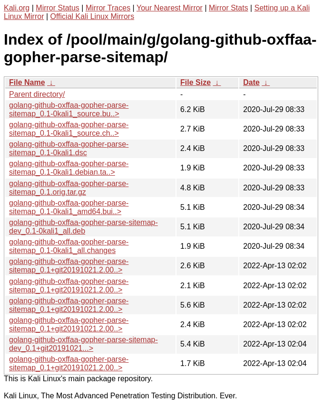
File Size (195, 82)
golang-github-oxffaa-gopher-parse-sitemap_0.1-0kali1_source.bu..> (68, 109)
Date (251, 82)
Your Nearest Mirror (170, 8)
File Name (27, 82)
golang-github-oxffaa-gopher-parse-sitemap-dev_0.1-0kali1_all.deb (83, 226)
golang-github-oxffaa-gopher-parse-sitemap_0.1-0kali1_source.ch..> (68, 129)
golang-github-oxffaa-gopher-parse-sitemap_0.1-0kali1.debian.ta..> (68, 168)
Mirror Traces (108, 8)
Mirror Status (57, 8)
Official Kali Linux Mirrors (92, 16)
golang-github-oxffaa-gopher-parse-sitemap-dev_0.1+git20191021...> (83, 344)
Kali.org (16, 8)
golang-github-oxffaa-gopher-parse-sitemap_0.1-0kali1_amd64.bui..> (68, 207)
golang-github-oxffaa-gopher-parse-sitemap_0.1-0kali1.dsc (68, 148)
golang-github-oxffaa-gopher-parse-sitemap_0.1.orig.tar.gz (68, 187)
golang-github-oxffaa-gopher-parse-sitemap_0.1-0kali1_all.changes (68, 246)
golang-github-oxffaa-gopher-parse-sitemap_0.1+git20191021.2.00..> (68, 265)
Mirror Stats (228, 8)
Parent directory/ (37, 94)
